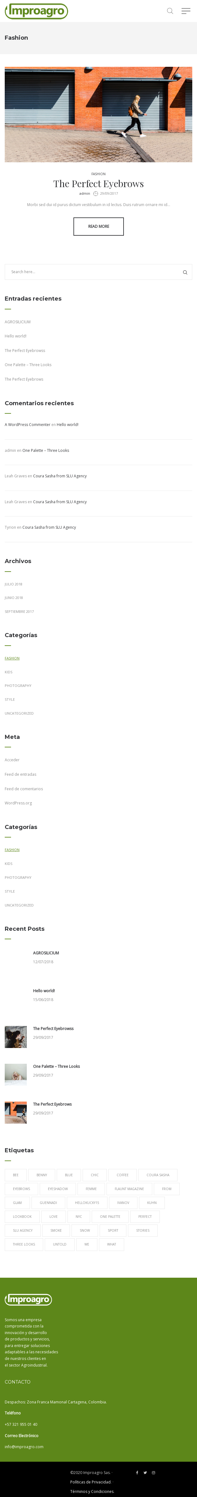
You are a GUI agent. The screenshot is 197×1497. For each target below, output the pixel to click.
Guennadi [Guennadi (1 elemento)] (48, 1202)
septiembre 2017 (19, 611)
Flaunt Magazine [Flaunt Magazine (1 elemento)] (129, 1189)
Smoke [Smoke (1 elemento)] (56, 1230)
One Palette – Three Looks (28, 364)
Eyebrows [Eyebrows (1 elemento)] (21, 1189)
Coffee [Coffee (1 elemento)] (123, 1175)
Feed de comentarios (24, 789)
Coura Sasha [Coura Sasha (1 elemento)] (158, 1175)
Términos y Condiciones (91, 1491)
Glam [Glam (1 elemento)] (17, 1202)
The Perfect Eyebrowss (25, 350)
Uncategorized (19, 713)
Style (10, 699)
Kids (8, 672)
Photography (18, 685)
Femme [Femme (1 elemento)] (91, 1189)
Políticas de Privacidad (90, 1482)
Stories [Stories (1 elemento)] (142, 1230)
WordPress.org (18, 803)
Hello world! (15, 336)
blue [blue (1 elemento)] (69, 1175)
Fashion (98, 174)
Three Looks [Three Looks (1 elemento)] (24, 1244)
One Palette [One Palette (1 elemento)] (110, 1216)
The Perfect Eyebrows (98, 183)
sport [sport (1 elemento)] (113, 1230)
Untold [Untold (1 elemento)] (60, 1244)
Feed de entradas (20, 774)
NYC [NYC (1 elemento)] (79, 1216)
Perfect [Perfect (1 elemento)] (145, 1216)
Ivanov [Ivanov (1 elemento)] (123, 1202)
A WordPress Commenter (27, 424)
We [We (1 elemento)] (86, 1244)
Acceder (12, 760)
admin (84, 193)
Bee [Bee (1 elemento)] (16, 1175)
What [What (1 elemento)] (111, 1244)
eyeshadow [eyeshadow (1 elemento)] (58, 1189)
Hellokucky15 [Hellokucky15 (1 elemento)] (87, 1202)
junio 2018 (14, 597)
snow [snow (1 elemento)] (85, 1230)
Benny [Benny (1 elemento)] (42, 1175)
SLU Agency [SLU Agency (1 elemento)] (22, 1230)
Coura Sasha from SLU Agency (60, 476)
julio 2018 (13, 584)
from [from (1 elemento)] (166, 1189)
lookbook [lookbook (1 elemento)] (22, 1216)
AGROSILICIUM (18, 322)
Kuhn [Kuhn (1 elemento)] (152, 1202)
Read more (98, 226)
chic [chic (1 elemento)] (95, 1175)
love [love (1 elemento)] (53, 1216)
